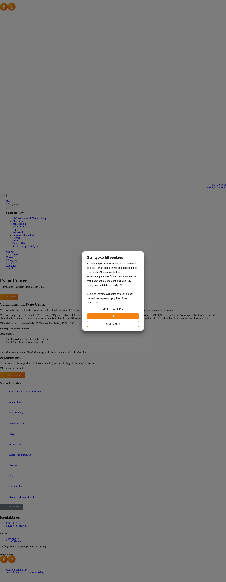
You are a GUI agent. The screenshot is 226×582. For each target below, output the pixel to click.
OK (113, 316)
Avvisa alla (113, 324)
